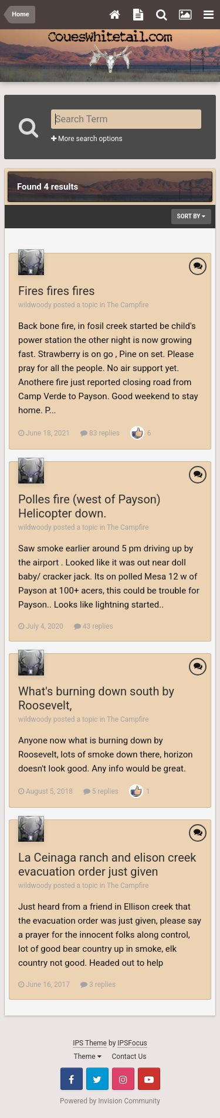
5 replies (101, 791)
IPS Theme (90, 1043)
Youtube (149, 1079)
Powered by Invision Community (110, 1101)
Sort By (191, 216)
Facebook (71, 1079)
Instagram (123, 1079)
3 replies (98, 984)
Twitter (97, 1079)
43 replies (93, 626)
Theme (87, 1056)
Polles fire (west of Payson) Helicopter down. (89, 506)
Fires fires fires (56, 291)
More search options (87, 139)
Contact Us (129, 1056)
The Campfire (128, 305)
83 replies (100, 433)
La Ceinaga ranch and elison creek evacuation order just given (107, 864)
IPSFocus (132, 1043)
